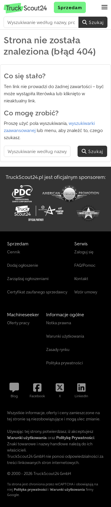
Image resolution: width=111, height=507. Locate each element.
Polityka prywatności (30, 489)
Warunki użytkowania (67, 489)
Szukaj (93, 22)
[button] (104, 7)
